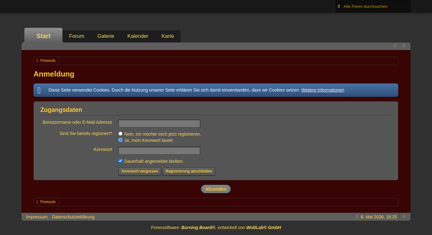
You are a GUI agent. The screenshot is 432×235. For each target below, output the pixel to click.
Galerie (105, 36)
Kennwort (103, 149)
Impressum (36, 216)
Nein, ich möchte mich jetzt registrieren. (159, 134)
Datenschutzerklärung (73, 216)
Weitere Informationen (322, 90)
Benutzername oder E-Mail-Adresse (77, 122)
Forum (76, 36)
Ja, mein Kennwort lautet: (146, 140)
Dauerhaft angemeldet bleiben (150, 161)
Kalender (137, 36)
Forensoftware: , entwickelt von (216, 227)
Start (44, 35)
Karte (167, 36)
